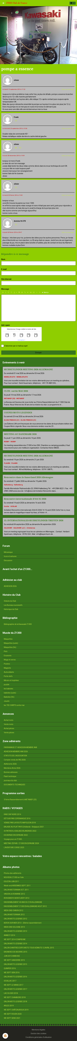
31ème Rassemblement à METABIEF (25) (20, 800)
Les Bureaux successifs (13, 605)
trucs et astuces (10, 556)
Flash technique (10, 776)
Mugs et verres (10, 660)
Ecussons (7, 656)
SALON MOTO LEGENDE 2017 (15, 989)
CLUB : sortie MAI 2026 (16, 391)
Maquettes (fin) (10, 647)
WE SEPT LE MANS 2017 (13, 985)
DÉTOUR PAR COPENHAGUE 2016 (17, 818)
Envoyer (38, 353)
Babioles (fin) (9, 697)
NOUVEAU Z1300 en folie (14, 877)
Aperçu (45, 292)
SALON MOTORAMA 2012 (14, 915)
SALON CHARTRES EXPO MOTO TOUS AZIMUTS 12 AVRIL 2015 (29, 948)
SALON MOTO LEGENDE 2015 (15, 964)
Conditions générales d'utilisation (39, 1037)
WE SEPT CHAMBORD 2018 (15, 997)
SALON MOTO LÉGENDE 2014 (15, 944)
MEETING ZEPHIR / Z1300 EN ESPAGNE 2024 (21, 843)
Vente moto (8, 724)
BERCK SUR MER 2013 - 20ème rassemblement (22, 923)
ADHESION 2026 (10, 586)
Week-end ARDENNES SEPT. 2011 (17, 886)
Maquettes (8, 639)
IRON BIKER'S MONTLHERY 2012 (16, 898)
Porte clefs (8, 676)
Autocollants (9, 672)
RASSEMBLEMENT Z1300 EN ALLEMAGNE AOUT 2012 (25, 906)
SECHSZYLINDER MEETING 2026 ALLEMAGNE (28, 369)
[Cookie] (5, 1036)
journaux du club (10, 780)
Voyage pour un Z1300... (13, 839)
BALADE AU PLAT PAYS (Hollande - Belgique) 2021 (24, 827)
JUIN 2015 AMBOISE (12, 956)
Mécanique (8, 552)
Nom (3, 259)
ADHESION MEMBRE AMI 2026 (16, 751)
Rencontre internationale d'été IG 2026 (25, 499)
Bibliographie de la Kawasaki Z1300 (18, 624)
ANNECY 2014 (9, 935)
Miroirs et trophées (11, 680)
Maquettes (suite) (11, 643)
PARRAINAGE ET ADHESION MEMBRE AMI (20, 747)
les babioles (8, 689)
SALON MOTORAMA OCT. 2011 (16, 890)
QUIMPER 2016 (10, 968)
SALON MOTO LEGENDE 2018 (15, 1001)
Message (5, 289)
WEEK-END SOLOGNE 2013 (14, 927)
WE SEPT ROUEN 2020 (13, 1014)
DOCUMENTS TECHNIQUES (14, 785)
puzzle (6, 685)
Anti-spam (5, 325)
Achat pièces (9, 728)
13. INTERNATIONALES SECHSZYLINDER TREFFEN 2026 (33, 520)
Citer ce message (68, 89)
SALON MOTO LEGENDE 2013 (15, 931)
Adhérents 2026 (10, 764)
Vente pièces (9, 733)
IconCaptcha (21, 340)
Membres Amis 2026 (12, 768)
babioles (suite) (10, 693)
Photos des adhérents (12, 873)
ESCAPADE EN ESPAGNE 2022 (16, 835)
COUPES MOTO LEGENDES (18, 412)
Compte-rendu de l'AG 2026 (15, 760)
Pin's (5, 651)
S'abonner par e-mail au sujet (14, 346)
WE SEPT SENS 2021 (12, 1018)
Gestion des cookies (38, 1033)
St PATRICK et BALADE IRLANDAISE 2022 (20, 831)
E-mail (4, 269)
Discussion (8, 560)
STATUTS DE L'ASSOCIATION (15, 756)
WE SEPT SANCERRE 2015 (14, 960)
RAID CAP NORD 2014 (12, 814)
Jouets (6, 701)
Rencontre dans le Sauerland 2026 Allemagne (28, 477)
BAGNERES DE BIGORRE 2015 (15, 952)
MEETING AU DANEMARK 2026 (20, 434)
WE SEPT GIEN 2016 (12, 973)
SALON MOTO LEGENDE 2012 (15, 919)
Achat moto (8, 720)
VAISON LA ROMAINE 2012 (14, 894)
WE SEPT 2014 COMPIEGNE (15, 939)
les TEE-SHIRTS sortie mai (14, 705)
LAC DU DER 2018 (11, 993)
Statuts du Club (10, 601)
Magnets (7, 668)
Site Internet (6, 279)
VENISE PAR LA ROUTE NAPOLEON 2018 (20, 823)
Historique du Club (11, 609)
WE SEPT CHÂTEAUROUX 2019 (16, 1010)
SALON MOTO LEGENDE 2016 (15, 977)
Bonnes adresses (11, 772)
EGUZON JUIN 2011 (11, 881)
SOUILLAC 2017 (10, 981)
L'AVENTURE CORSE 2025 (14, 847)
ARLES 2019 (9, 1006)
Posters (7, 664)
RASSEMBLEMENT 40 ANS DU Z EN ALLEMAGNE (23, 902)
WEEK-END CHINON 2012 (13, 910)
